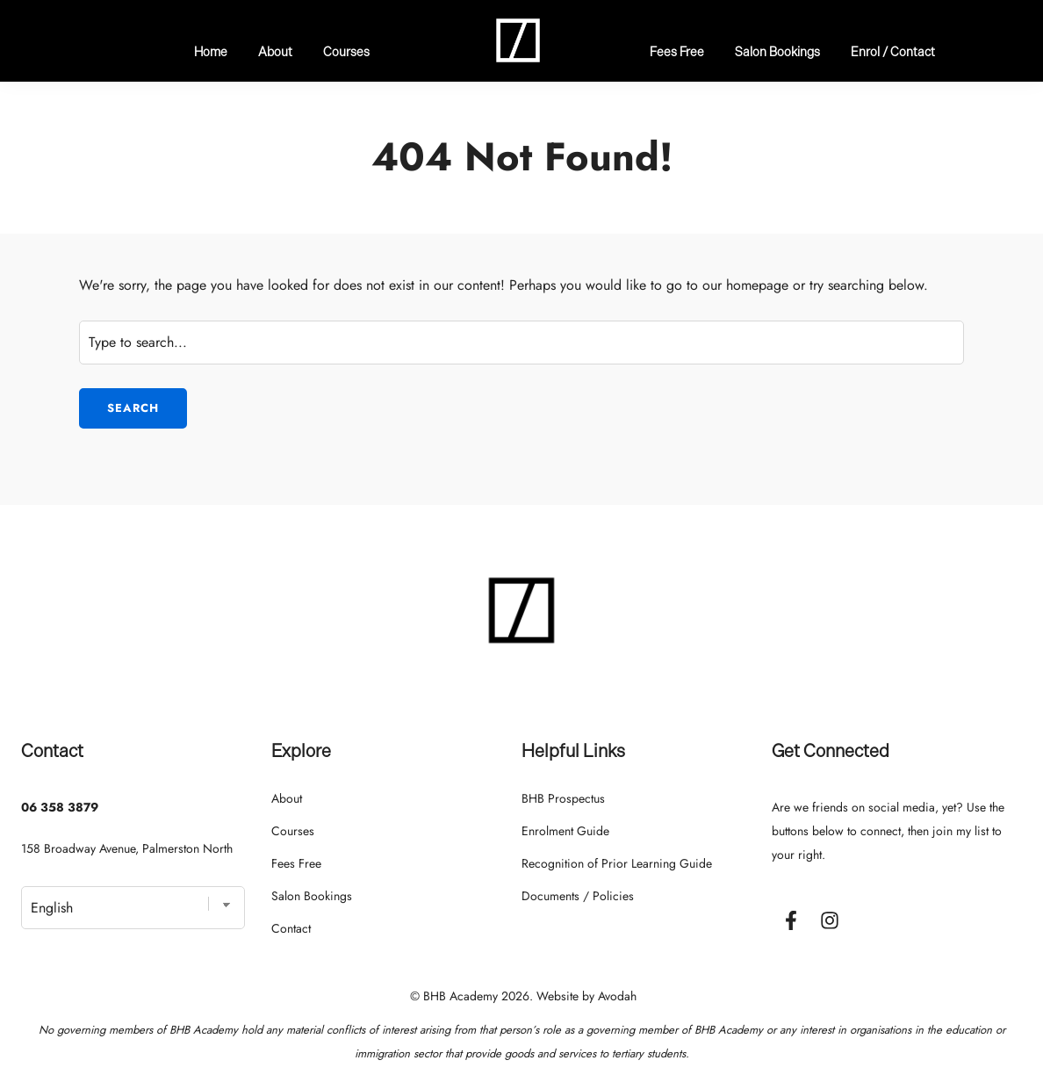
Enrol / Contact (893, 51)
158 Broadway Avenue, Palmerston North (127, 848)
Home (210, 51)
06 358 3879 (59, 807)
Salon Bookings (777, 51)
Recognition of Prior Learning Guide (617, 863)
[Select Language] (133, 907)
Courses (346, 51)
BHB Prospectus (563, 798)
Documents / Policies (578, 896)
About (275, 51)
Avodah (617, 996)
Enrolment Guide (565, 831)
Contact (291, 928)
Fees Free (677, 51)
